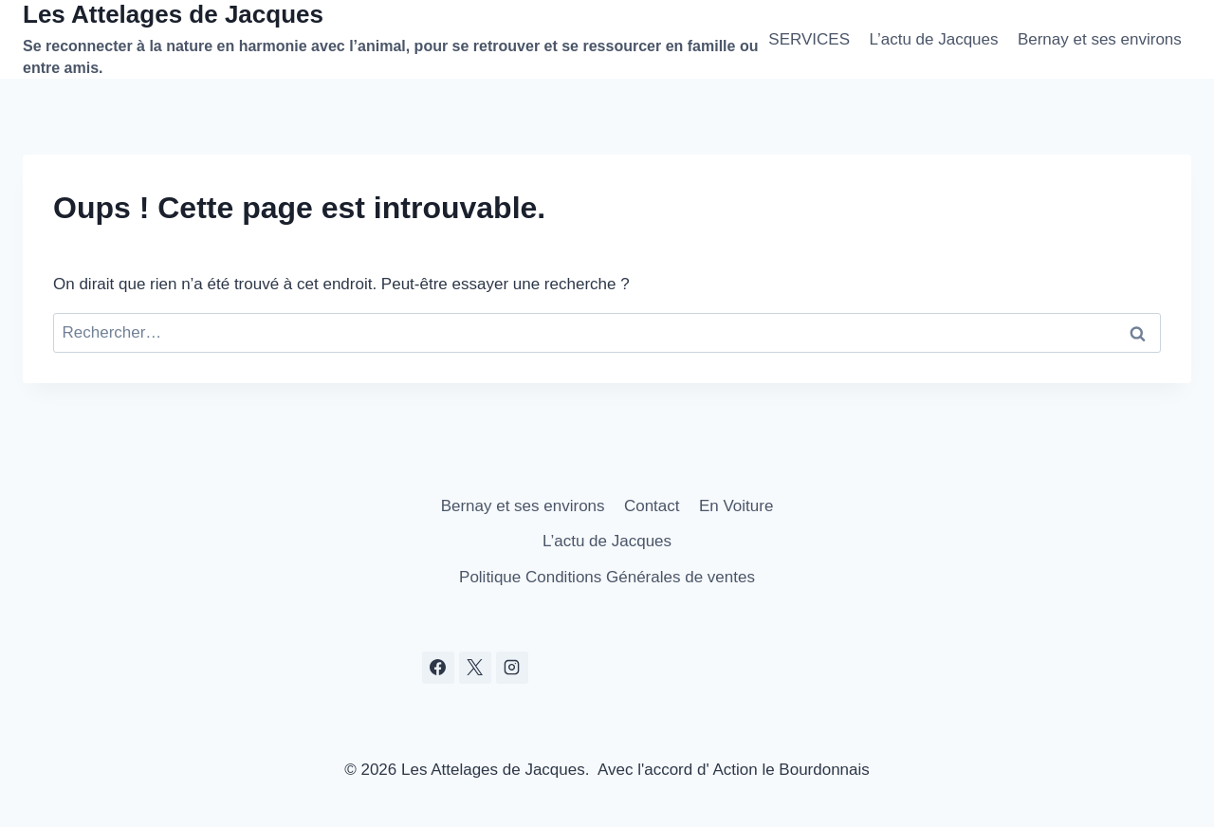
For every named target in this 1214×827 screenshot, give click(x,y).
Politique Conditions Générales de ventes (607, 577)
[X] (475, 668)
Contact (652, 506)
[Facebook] (438, 668)
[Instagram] (512, 668)
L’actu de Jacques (933, 39)
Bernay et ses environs (1100, 39)
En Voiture (736, 506)
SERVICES (809, 39)
